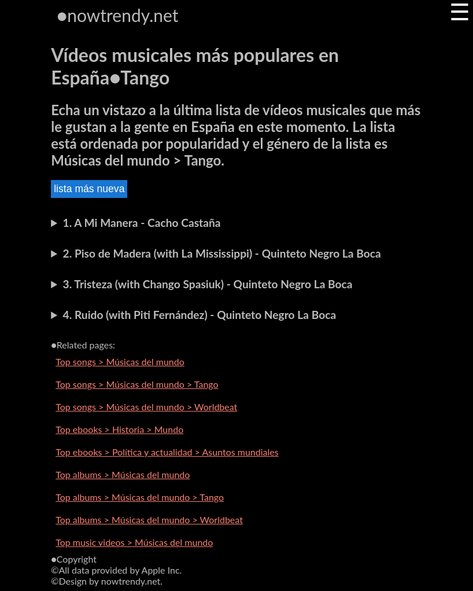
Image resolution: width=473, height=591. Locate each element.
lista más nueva (89, 188)
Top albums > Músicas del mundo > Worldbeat (149, 519)
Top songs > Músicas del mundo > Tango (137, 384)
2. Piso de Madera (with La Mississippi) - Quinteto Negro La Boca (222, 253)
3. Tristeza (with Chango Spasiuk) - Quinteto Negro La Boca (208, 284)
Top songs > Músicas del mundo (120, 361)
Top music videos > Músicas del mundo (134, 542)
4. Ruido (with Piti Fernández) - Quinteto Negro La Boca (200, 314)
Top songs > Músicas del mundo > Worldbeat (146, 406)
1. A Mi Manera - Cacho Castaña (142, 222)
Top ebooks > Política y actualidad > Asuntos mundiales (167, 451)
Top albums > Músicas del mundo (123, 474)
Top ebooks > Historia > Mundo (119, 429)
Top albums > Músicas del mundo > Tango (140, 496)
